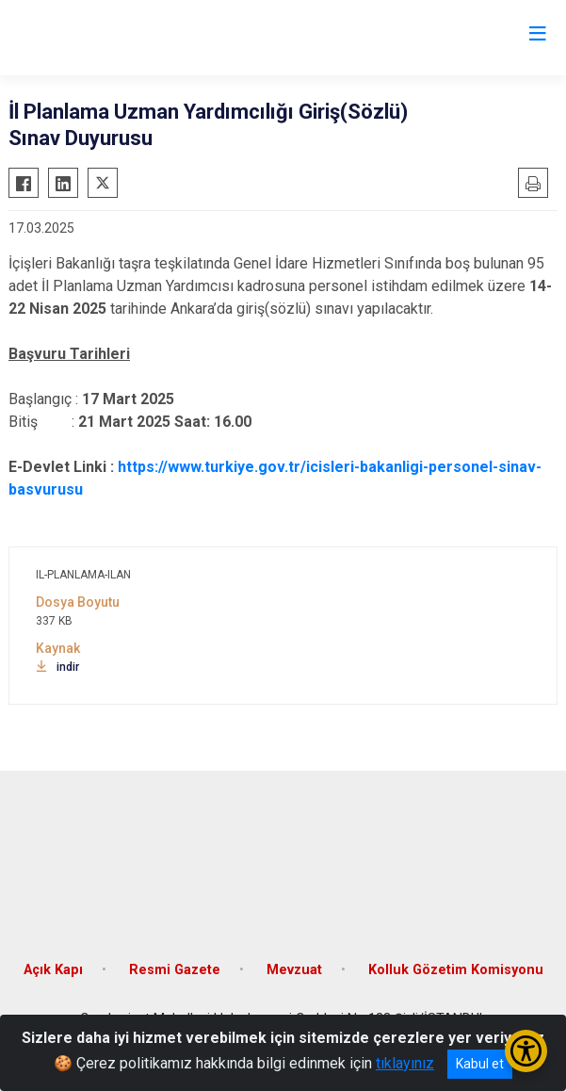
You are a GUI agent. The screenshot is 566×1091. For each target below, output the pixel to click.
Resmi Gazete (174, 970)
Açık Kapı (53, 970)
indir (57, 667)
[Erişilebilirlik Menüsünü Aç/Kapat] (526, 1051)
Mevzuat (294, 970)
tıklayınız (405, 1063)
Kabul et (480, 1063)
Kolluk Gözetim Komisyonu (455, 970)
